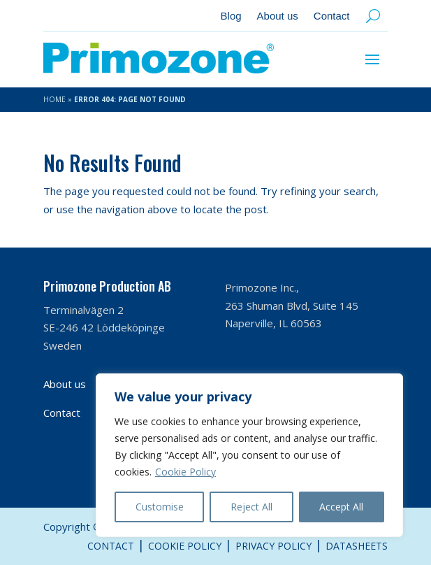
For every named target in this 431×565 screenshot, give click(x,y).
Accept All (341, 506)
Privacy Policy (273, 545)
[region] (249, 455)
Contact (332, 16)
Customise (160, 506)
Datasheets (357, 545)
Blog (231, 16)
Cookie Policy (185, 471)
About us (277, 16)
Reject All (251, 506)
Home (54, 99)
